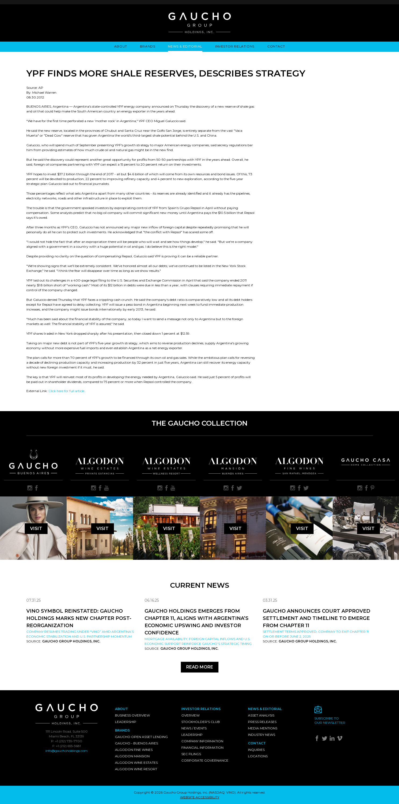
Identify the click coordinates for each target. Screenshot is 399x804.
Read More (199, 667)
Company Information (202, 741)
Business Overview (132, 715)
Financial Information (202, 747)
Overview (190, 715)
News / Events (194, 728)
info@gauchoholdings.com (66, 751)
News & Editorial (185, 46)
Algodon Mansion (132, 756)
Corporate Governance (204, 760)
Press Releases (262, 722)
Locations (258, 756)
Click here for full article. (66, 391)
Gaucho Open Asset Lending (141, 737)
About (120, 46)
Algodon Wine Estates (136, 763)
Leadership (125, 722)
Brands (147, 46)
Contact (276, 46)
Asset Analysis (261, 715)
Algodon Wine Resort (136, 769)
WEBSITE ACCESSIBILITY (199, 797)
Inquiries (256, 750)
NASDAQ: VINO (222, 792)
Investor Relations (234, 46)
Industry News (261, 735)
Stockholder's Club (200, 722)
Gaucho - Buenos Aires (136, 743)
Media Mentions (262, 728)
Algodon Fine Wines (134, 750)
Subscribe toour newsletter (329, 720)
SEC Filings (191, 754)
